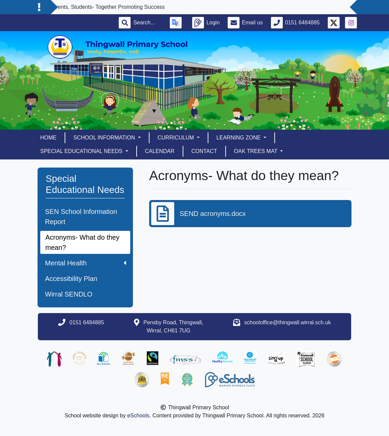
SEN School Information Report (81, 216)
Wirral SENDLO (68, 294)
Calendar (160, 151)
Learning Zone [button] (239, 137)
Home (48, 137)
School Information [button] (105, 137)
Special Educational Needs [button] (82, 151)
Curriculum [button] (177, 137)
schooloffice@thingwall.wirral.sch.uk (287, 322)
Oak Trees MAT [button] (256, 151)
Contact (204, 151)
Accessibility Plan (71, 278)
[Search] (147, 22)
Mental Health (85, 263)
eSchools (138, 415)
